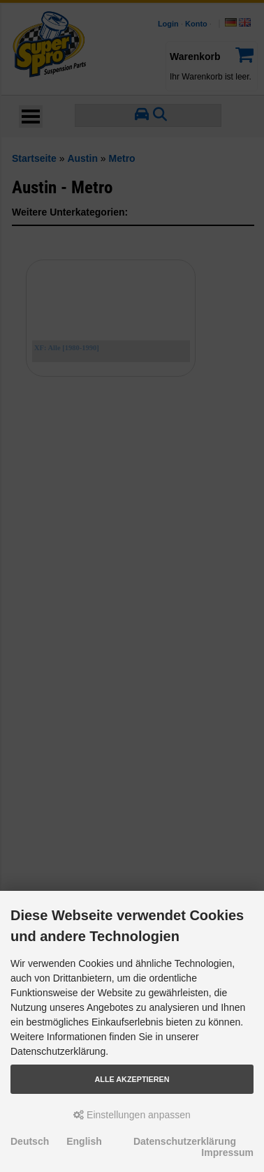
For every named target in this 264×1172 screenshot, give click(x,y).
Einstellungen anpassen (132, 1114)
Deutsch (29, 1141)
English (84, 1141)
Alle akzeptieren (132, 1079)
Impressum (227, 1152)
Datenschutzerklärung (184, 1141)
